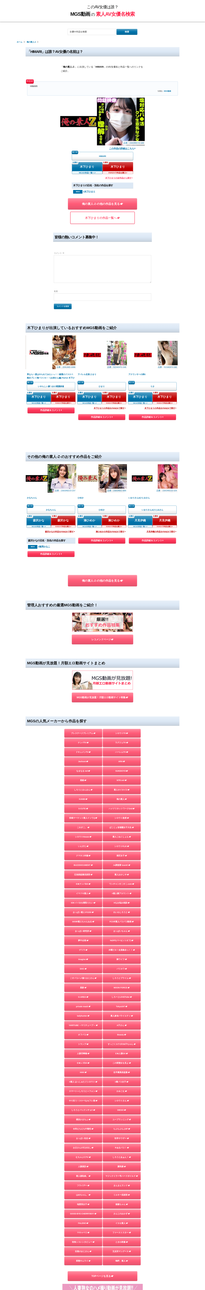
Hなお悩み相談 (122, 903)
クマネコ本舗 (83, 856)
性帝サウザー (121, 1138)
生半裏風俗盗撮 (121, 1072)
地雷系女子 (83, 1204)
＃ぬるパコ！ (121, 1148)
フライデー (83, 1185)
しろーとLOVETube (122, 997)
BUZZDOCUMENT (83, 865)
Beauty (121, 1035)
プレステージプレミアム (83, 733)
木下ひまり (87, 166)
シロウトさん (121, 1101)
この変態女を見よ (121, 1063)
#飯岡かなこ (44, 546)
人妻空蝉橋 (83, 1053)
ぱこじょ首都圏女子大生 (121, 827)
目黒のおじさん (83, 1251)
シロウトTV (121, 733)
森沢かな (38, 520)
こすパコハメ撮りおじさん (83, 978)
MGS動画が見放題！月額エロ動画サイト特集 (102, 697)
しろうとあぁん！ (121, 1157)
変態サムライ (83, 1261)
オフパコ (83, 1035)
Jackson (83, 761)
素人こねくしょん (121, 837)
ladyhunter (83, 1016)
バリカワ (121, 969)
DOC (83, 969)
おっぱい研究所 (83, 931)
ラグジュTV (121, 743)
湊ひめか (89, 520)
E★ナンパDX (83, 884)
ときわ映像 (121, 1242)
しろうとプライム (121, 978)
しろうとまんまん (83, 790)
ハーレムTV (121, 752)
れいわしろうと (121, 912)
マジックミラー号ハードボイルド (121, 1176)
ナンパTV (83, 743)
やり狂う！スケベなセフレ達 (83, 1101)
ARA (121, 761)
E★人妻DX (121, 1053)
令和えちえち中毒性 (83, 1129)
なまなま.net (83, 771)
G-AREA (83, 997)
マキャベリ (83, 1232)
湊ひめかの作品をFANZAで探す (111, 532)
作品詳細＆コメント (51, 410)
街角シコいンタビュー (83, 1242)
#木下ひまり (89, 191)
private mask (83, 1006)
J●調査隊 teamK (121, 865)
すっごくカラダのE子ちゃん (122, 1044)
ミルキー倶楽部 (121, 1195)
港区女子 (121, 856)
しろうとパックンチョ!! (83, 1110)
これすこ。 (83, 827)
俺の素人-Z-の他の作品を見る (102, 203)
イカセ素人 (121, 1223)
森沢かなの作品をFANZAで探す (60, 532)
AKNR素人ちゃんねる (83, 922)
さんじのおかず (121, 1214)
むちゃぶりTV (83, 1157)
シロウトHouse (83, 837)
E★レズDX (83, 1063)
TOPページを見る (102, 1276)
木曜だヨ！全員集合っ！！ (121, 950)
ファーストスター (121, 1232)
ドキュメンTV (83, 752)
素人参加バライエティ (121, 1016)
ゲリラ (83, 950)
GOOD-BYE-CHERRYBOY (83, 1214)
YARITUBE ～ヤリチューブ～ (83, 1025)
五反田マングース (121, 1251)
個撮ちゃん (121, 1204)
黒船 (83, 780)
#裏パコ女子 (122, 1082)
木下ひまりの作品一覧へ (102, 217)
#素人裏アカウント (121, 893)
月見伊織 (140, 520)
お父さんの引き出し (83, 1148)
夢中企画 (83, 940)
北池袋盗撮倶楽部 (83, 875)
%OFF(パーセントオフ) (121, 940)
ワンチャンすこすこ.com (121, 884)
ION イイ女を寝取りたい (83, 903)
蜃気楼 (121, 1166)
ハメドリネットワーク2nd (122, 809)
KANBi (83, 799)
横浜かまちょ (83, 1119)
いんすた (83, 846)
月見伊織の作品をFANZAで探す (161, 532)
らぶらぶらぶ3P (121, 1129)
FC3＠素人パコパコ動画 (122, 922)
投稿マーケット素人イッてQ (83, 818)
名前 (56, 291)
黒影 (83, 988)
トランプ (83, 1044)
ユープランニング (121, 1119)
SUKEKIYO (121, 771)
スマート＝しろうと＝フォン (83, 1091)
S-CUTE (83, 809)
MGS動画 (167, 91)
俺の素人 (121, 799)
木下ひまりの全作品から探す (119, 178)
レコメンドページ (102, 639)
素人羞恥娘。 (83, 1176)
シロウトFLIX (121, 846)
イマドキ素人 (83, 893)
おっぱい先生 (83, 1138)
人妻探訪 (83, 1166)
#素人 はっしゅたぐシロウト (83, 1082)
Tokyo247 (121, 1006)
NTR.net (122, 780)
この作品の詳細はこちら (122, 148)
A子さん (122, 1025)
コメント (59, 253)
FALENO (83, 1223)
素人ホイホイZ (122, 790)
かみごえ (121, 1091)
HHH (83, 1072)
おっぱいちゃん (121, 931)
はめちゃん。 (83, 1195)
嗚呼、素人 (121, 1261)
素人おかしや (121, 875)
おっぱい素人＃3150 (83, 912)
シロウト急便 (121, 818)
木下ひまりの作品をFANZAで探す (110, 408)
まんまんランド (121, 1185)
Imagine (83, 959)
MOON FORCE (122, 988)
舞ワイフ (121, 959)
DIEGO (121, 1110)
